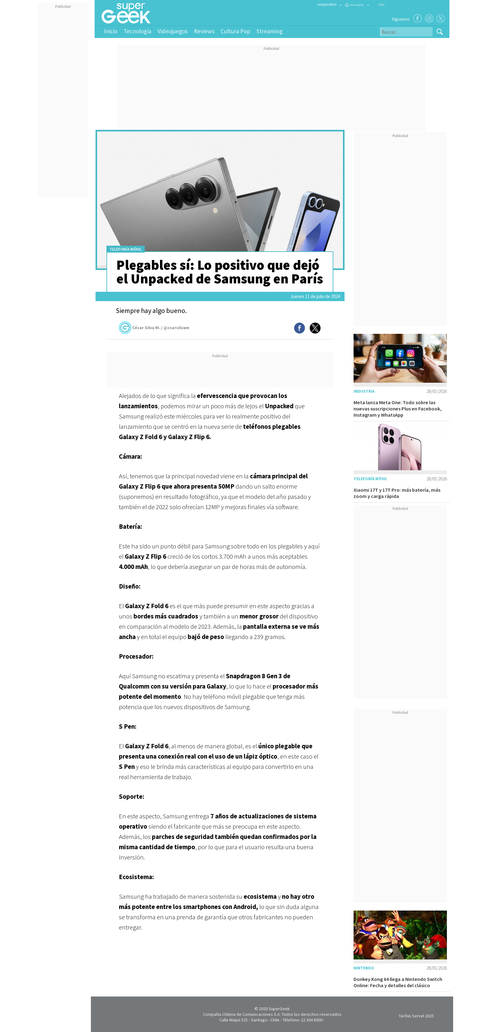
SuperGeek (279, 1008)
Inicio (110, 31)
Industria (364, 391)
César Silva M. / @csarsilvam (154, 327)
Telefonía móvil (126, 249)
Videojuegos (172, 31)
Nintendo (364, 968)
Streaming (269, 31)
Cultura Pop (235, 31)
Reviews (204, 31)
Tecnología (137, 31)
